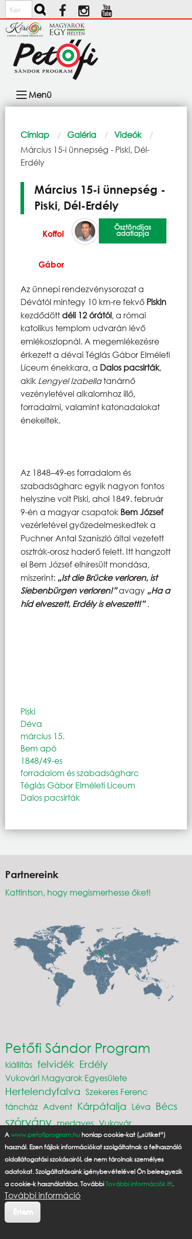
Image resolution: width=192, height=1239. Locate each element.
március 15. (42, 735)
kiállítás (18, 1064)
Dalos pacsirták (50, 797)
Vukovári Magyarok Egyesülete (66, 1077)
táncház (21, 1106)
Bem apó (38, 748)
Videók (127, 134)
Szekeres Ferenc (116, 1091)
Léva (141, 1106)
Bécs (166, 1106)
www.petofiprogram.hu (45, 1134)
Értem (23, 1211)
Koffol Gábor (51, 249)
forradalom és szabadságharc (79, 772)
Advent (57, 1106)
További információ (42, 1195)
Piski (27, 711)
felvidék (55, 1064)
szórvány (28, 1121)
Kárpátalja (101, 1106)
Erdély (93, 1064)
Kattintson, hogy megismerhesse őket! (78, 892)
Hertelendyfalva (42, 1091)
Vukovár (115, 1123)
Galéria (81, 134)
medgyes (75, 1123)
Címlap (34, 134)
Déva (31, 723)
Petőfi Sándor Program (77, 1047)
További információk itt (138, 1184)
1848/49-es (41, 760)
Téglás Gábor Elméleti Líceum (77, 785)
